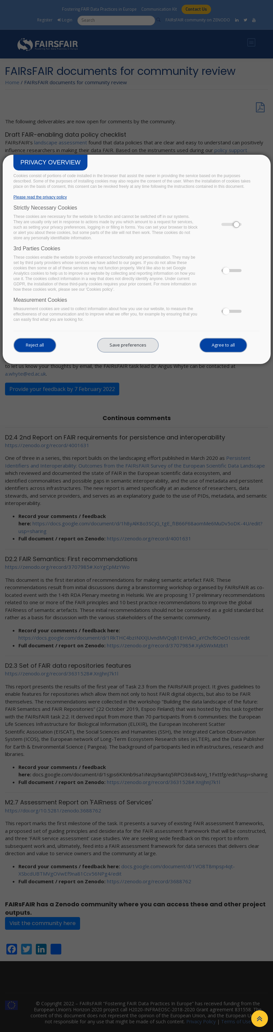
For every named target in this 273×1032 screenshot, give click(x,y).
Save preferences (128, 345)
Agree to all (223, 345)
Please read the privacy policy (40, 197)
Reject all (35, 345)
